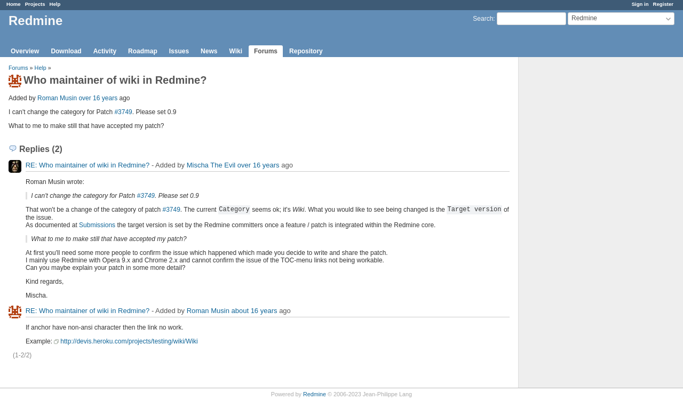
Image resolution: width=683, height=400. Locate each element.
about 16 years (254, 311)
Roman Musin (57, 98)
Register (663, 4)
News (209, 51)
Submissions (97, 225)
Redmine (314, 394)
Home (13, 4)
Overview (25, 51)
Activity (104, 51)
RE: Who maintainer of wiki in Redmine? (88, 165)
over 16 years (97, 98)
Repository (306, 51)
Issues (179, 51)
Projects (35, 4)
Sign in (640, 4)
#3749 (123, 112)
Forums (265, 51)
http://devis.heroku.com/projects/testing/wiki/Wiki (128, 341)
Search (483, 18)
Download (66, 51)
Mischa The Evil (211, 165)
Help (55, 4)
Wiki (235, 51)
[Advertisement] (572, 225)
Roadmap (142, 51)
